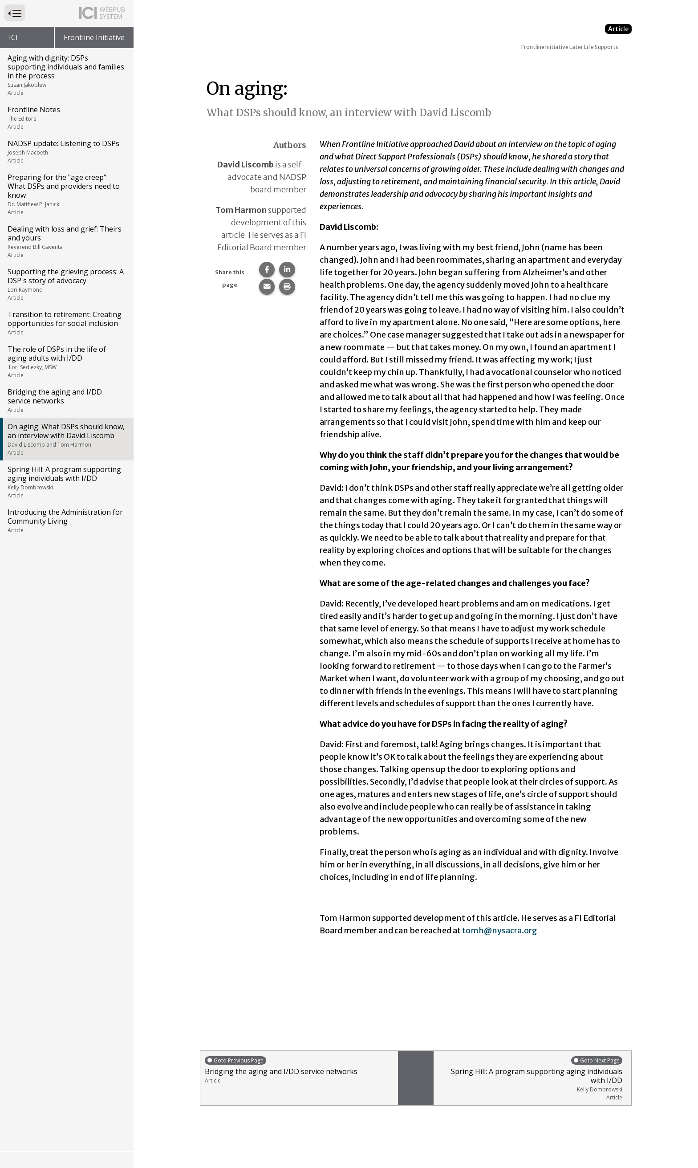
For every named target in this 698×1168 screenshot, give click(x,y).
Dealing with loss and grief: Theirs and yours (66, 241)
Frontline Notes (66, 117)
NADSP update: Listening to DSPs (66, 151)
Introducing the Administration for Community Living (66, 520)
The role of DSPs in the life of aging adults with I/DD (66, 361)
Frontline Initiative (94, 37)
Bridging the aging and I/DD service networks (66, 400)
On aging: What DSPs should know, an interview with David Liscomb (66, 439)
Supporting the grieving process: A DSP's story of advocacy (66, 284)
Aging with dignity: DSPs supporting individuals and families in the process (66, 75)
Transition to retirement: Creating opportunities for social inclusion (66, 322)
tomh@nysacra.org (499, 930)
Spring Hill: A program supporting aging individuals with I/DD (66, 481)
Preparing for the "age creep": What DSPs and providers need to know (66, 194)
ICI (13, 37)
